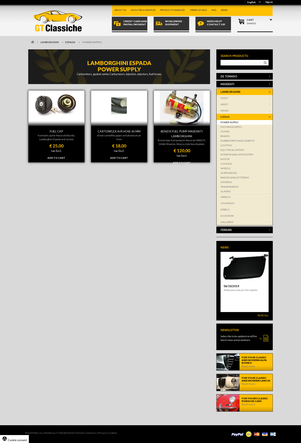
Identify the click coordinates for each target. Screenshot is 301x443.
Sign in (269, 2)
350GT (224, 98)
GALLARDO (227, 222)
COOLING (226, 163)
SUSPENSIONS (229, 172)
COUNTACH (228, 203)
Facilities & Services (143, 10)
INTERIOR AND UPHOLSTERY (237, 154)
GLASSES (226, 191)
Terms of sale (198, 10)
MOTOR (225, 159)
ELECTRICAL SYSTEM (232, 149)
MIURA (224, 110)
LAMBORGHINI (50, 42)
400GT (224, 104)
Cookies (112, 432)
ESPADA (70, 42)
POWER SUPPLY (230, 122)
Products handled (172, 10)
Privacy (102, 432)
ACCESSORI (227, 215)
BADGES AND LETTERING (235, 177)
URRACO (226, 196)
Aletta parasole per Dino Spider (241, 290)
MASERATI (227, 84)
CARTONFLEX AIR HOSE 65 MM (119, 131)
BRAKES (225, 136)
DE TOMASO (229, 76)
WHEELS (225, 168)
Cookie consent (14, 440)
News (224, 10)
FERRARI (226, 230)
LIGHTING (226, 145)
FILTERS (225, 131)
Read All (263, 315)
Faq (214, 10)
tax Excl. (56, 150)
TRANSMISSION (229, 186)
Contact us (91, 432)
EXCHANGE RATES (231, 126)
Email (80, 432)
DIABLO (225, 209)
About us (120, 10)
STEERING (226, 182)
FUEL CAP (56, 131)
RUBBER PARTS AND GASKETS (237, 140)
